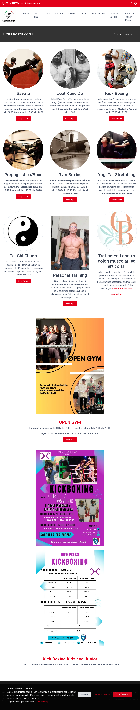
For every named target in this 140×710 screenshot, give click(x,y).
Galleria (71, 13)
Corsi (47, 13)
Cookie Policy (41, 701)
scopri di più (116, 294)
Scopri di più (23, 118)
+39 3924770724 (10, 3)
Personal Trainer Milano (129, 16)
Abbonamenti (98, 13)
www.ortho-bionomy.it (122, 288)
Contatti (83, 13)
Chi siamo (37, 15)
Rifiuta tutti (84, 695)
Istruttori (59, 13)
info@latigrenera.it (30, 3)
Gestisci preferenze (102, 695)
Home (26, 13)
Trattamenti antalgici (115, 15)
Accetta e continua (122, 695)
